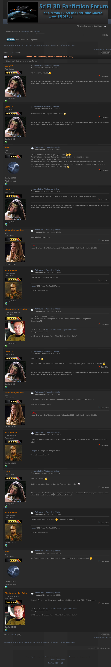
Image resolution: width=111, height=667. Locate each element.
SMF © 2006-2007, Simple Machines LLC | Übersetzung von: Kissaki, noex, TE (66, 657)
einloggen (25, 31)
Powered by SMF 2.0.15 (33, 657)
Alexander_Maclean (14, 230)
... (10, 52)
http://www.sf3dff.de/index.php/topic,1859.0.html (61, 330)
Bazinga (33, 286)
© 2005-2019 (59, 663)
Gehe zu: (91, 648)
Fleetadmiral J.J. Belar (16, 309)
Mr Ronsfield (11, 270)
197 (15, 52)
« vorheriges (98, 49)
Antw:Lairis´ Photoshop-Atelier (46, 66)
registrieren (37, 31)
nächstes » (107, 49)
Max (7, 147)
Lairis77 (9, 66)
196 (12, 52)
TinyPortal (51, 663)
